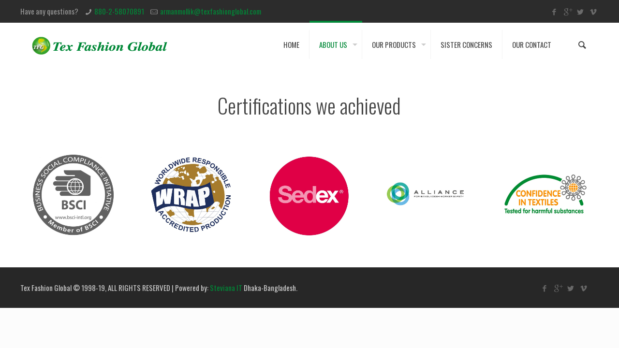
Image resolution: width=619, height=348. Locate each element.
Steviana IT (226, 287)
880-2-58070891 (119, 11)
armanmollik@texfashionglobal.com (210, 11)
